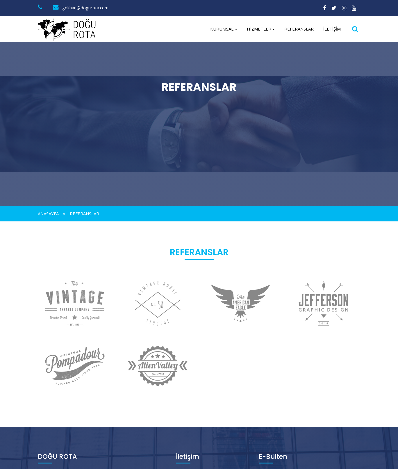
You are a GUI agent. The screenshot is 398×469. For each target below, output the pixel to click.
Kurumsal (221, 29)
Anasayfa (48, 213)
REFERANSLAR (299, 29)
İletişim (332, 29)
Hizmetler (259, 29)
